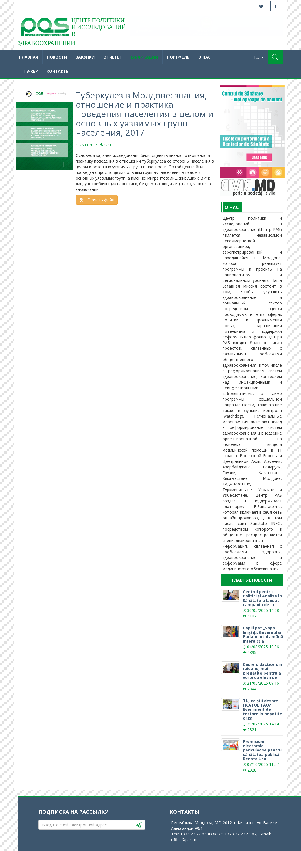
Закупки (85, 57)
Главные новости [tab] (252, 580)
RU (258, 57)
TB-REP (30, 71)
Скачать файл (96, 199)
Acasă (44, 28)
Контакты (58, 71)
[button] (275, 57)
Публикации (143, 57)
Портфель (178, 57)
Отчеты (112, 57)
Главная (28, 57)
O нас (204, 57)
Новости (57, 57)
